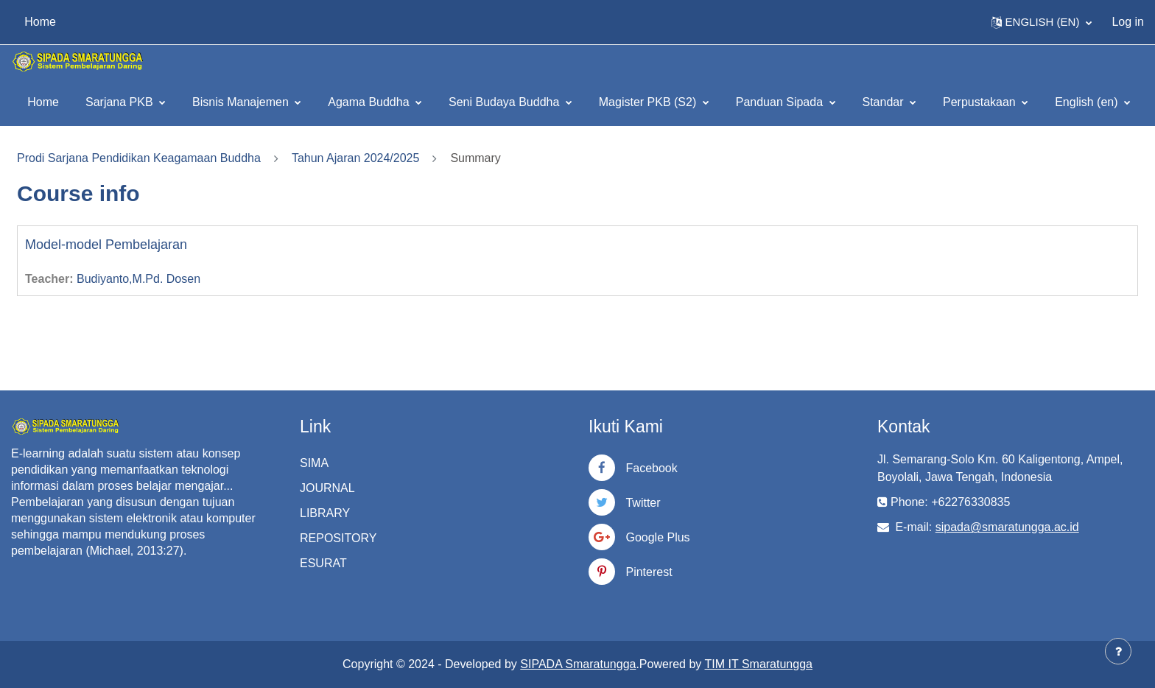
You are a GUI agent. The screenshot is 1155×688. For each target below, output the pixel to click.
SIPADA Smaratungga (578, 664)
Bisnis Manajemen (242, 102)
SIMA (314, 463)
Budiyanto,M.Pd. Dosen (138, 279)
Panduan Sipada (781, 102)
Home (43, 102)
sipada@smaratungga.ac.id (1007, 527)
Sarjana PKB (120, 102)
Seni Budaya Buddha (506, 102)
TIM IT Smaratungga (758, 664)
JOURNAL (327, 488)
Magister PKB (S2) (649, 102)
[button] (1041, 22)
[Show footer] (1118, 651)
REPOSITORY (338, 538)
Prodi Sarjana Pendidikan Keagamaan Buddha (139, 158)
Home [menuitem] (40, 21)
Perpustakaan (981, 102)
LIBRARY (325, 513)
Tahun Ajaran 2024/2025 (355, 158)
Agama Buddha (370, 102)
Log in (1128, 21)
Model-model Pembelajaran (106, 244)
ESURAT (323, 563)
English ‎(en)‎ (1088, 102)
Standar (885, 102)
